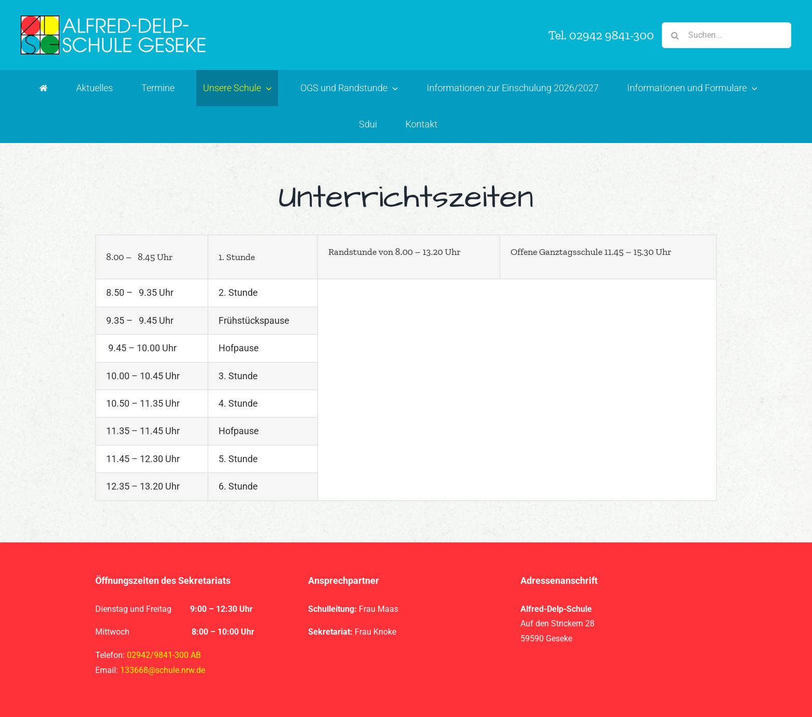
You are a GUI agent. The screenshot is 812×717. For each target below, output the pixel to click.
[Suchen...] (726, 35)
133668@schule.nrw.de (162, 670)
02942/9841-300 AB (164, 655)
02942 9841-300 (611, 34)
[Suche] (675, 35)
